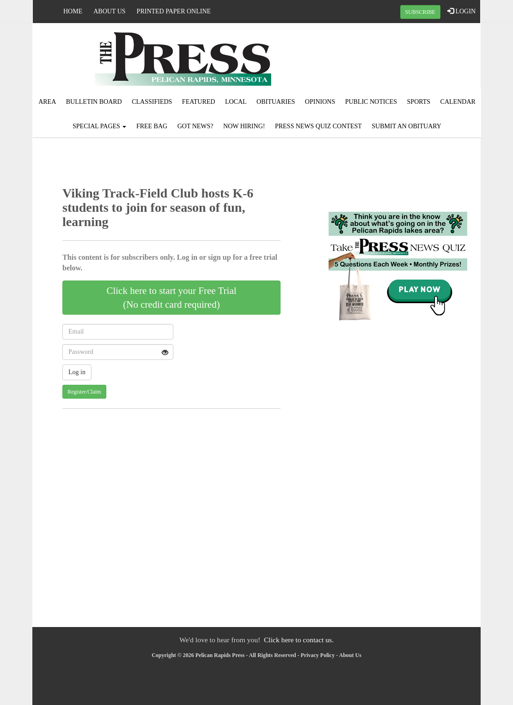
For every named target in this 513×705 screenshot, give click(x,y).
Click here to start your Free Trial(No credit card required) (171, 297)
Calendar (458, 101)
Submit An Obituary (406, 126)
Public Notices (371, 101)
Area (47, 101)
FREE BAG (151, 126)
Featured (198, 101)
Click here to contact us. (299, 640)
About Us (109, 11)
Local (236, 101)
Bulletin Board (94, 101)
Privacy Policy (318, 655)
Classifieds (152, 101)
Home (72, 11)
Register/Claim (84, 391)
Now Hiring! (244, 126)
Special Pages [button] (99, 126)
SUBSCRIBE (420, 12)
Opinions (320, 101)
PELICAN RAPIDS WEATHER (405, 57)
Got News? (195, 126)
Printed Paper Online (174, 11)
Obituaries (275, 101)
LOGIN (461, 11)
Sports (419, 101)
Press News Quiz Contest (318, 126)
